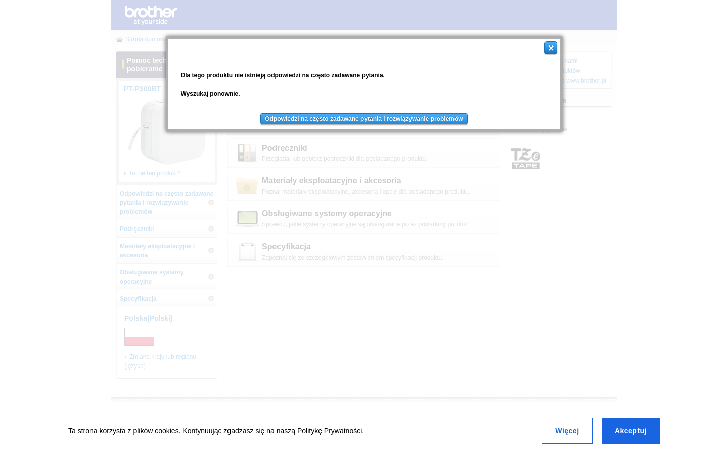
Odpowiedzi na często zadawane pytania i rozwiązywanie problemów (364, 118)
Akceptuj (631, 431)
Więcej (567, 431)
